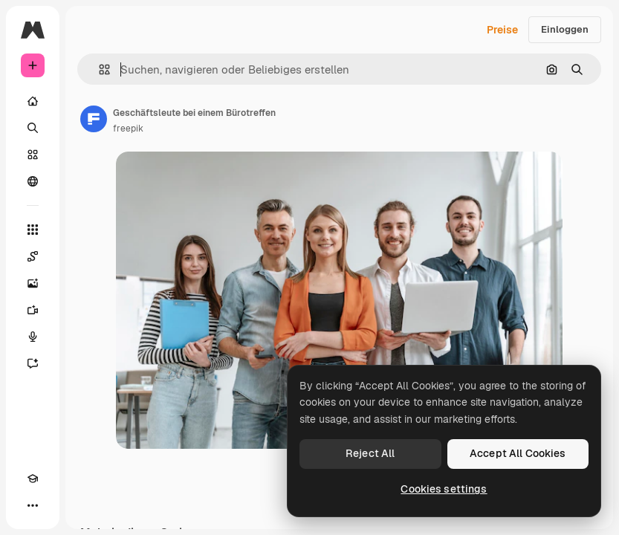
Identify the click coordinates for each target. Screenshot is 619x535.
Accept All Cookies (518, 453)
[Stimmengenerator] (33, 336)
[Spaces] (33, 256)
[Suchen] (33, 128)
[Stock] (33, 154)
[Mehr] (33, 505)
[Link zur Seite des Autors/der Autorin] (93, 119)
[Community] (33, 181)
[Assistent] (33, 363)
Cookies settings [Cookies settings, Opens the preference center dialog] (444, 489)
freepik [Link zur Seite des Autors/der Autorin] (128, 128)
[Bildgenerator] (33, 283)
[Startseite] (33, 101)
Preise (502, 29)
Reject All (370, 453)
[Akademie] (33, 478)
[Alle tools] (33, 229)
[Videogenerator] (33, 310)
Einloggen (565, 29)
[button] (98, 69)
